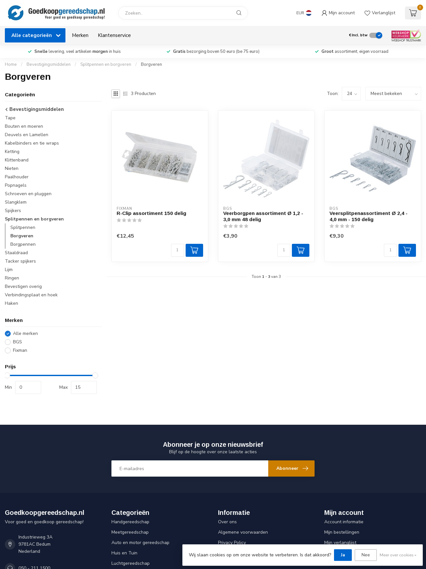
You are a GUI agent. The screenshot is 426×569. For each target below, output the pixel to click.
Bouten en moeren (24, 126)
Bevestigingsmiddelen (49, 64)
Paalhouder (17, 177)
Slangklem (16, 202)
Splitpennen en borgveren (105, 64)
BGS (17, 341)
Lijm (9, 270)
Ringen (12, 278)
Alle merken (25, 333)
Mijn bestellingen (341, 532)
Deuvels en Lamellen (26, 135)
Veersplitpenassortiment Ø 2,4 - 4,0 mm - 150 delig (368, 216)
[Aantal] (177, 250)
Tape (10, 118)
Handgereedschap (130, 522)
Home (11, 64)
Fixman (20, 350)
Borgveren (151, 64)
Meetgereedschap (130, 532)
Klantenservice (114, 35)
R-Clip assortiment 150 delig (151, 213)
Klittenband (17, 160)
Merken (80, 35)
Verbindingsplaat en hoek (31, 295)
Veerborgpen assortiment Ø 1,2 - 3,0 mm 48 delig (263, 216)
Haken (11, 303)
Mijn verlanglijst (340, 542)
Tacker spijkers (20, 261)
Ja (343, 555)
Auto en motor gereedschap (140, 542)
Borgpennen (23, 244)
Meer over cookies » (398, 555)
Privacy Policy (232, 542)
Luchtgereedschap (130, 563)
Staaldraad (16, 253)
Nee (366, 555)
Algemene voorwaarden (243, 532)
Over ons (227, 522)
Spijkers (13, 210)
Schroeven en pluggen (28, 194)
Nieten (11, 168)
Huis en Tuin (124, 553)
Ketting (12, 151)
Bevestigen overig (23, 286)
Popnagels (16, 185)
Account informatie (343, 522)
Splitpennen (22, 227)
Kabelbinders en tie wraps (32, 143)
